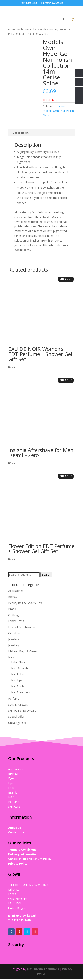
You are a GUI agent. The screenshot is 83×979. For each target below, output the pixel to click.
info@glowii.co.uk (23, 915)
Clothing (13, 615)
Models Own (51, 110)
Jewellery (13, 645)
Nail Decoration (21, 668)
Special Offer (16, 716)
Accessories (15, 591)
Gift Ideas (14, 633)
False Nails (18, 662)
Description (20, 133)
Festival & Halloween (21, 627)
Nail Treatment (20, 692)
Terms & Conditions (22, 849)
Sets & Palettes (18, 704)
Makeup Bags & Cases (22, 651)
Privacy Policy (17, 863)
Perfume (13, 698)
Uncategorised (17, 723)
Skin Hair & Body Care (22, 710)
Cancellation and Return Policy (29, 859)
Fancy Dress (16, 621)
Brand (62, 106)
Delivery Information (22, 854)
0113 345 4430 (21, 920)
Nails (20, 29)
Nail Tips (16, 680)
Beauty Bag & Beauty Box (25, 603)
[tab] (41, 132)
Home (11, 29)
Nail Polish (31, 29)
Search (46, 574)
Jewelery (13, 639)
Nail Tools (17, 686)
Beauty (12, 597)
